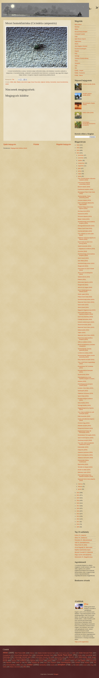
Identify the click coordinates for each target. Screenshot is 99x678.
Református (42, 659)
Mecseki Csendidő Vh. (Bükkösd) (84, 552)
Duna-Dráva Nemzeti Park (23, 655)
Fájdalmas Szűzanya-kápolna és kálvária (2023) (86, 238)
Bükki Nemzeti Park (85, 653)
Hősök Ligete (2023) (83, 294)
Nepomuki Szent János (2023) (86, 302)
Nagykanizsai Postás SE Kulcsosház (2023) (84, 431)
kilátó (75, 660)
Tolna (76, 60)
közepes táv (36, 662)
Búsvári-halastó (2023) (84, 186)
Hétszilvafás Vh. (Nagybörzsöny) (84, 557)
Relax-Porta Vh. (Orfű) (81, 545)
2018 (78, 503)
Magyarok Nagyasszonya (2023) (86, 310)
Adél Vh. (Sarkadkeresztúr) (82, 542)
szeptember (81, 163)
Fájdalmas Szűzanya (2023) (85, 393)
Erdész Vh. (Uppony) (80, 535)
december (81, 155)
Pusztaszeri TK (32, 659)
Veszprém (77, 63)
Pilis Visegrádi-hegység (19, 659)
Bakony (32, 653)
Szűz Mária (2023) (83, 260)
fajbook (43, 82)
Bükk (74, 653)
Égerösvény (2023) (83, 464)
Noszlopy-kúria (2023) (84, 211)
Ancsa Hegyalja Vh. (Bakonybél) (83, 547)
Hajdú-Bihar (78, 41)
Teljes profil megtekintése (82, 641)
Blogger (56, 674)
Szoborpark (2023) (83, 390)
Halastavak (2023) (83, 213)
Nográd (77, 51)
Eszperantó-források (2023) (85, 428)
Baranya (77, 26)
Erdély (80, 655)
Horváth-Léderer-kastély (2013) (87, 94)
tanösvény (43, 665)
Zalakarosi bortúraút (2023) (85, 452)
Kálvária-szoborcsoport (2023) (86, 322)
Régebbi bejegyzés (63, 144)
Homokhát (53, 82)
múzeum (53, 662)
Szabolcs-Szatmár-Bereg (81, 58)
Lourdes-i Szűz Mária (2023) (85, 388)
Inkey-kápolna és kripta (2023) (86, 359)
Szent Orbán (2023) (83, 396)
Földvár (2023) (82, 279)
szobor (30, 664)
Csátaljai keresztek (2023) (85, 319)
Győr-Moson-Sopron (80, 39)
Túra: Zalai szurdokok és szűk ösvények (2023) (86, 412)
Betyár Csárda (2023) (83, 219)
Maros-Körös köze (60, 657)
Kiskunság (6, 657)
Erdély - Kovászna (80, 73)
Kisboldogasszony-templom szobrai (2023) (85, 384)
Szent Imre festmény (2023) (85, 316)
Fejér (76, 36)
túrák (77, 665)
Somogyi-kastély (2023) (84, 405)
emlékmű (23, 660)
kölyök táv (18, 662)
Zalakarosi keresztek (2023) (85, 457)
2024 (78, 150)
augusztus (81, 165)
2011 (78, 521)
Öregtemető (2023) (83, 266)
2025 (78, 147)
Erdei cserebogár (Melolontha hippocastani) (86, 203)
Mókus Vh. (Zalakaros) (81, 537)
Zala (76, 65)
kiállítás (83, 660)
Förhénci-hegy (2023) (83, 423)
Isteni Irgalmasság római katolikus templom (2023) (85, 475)
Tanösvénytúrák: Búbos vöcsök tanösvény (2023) (86, 356)
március (80, 484)
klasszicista (93, 660)
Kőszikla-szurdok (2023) (84, 425)
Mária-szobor (83, 657)
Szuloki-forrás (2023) (83, 374)
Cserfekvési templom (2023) (85, 189)
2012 (78, 519)
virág (91, 665)
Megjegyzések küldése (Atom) (19, 148)
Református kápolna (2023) (85, 282)
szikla (21, 665)
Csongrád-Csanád (80, 34)
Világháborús (89, 659)
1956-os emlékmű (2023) (84, 342)
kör (26, 662)
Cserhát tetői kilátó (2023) (85, 231)
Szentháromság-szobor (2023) (86, 263)
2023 (78, 153)
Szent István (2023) (83, 304)
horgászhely (59, 660)
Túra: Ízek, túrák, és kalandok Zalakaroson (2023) (86, 443)
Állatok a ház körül (22, 82)
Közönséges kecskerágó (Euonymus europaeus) (89, 123)
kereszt (67, 660)
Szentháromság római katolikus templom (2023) (86, 222)
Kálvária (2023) (82, 381)
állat (15, 82)
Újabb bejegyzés (9, 144)
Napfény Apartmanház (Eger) (83, 549)
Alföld (11, 82)
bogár (29, 82)
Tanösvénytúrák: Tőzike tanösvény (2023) (84, 196)
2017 (78, 505)
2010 (78, 524)
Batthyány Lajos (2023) (84, 472)
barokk (5, 660)
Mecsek (71, 657)
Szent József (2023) (83, 258)
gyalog (49, 660)
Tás (87, 604)
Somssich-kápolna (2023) (85, 216)
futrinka (48, 82)
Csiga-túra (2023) (82, 449)
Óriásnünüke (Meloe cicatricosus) (83, 461)
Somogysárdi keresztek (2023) (86, 225)
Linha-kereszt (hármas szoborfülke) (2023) (84, 183)
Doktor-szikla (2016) (88, 112)
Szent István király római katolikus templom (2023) (85, 313)
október (80, 160)
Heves (76, 43)
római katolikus (11, 665)
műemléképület (66, 662)
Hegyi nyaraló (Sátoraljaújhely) (83, 554)
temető (52, 665)
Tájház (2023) (81, 332)
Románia (51, 659)
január (80, 489)
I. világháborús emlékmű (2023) (86, 248)
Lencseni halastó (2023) (84, 200)
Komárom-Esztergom (80, 48)
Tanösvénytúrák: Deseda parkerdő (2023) (84, 349)
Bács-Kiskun (78, 24)
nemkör (77, 662)
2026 (78, 145)
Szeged (59, 659)
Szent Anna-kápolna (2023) (85, 455)
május (80, 173)
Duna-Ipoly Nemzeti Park (44, 655)
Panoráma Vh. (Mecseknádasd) (83, 540)
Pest (76, 53)
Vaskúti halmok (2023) (84, 277)
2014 (78, 513)
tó (71, 665)
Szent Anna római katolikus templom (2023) (85, 338)
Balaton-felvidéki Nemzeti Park (46, 653)
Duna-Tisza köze (35, 82)
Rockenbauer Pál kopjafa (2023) (86, 435)
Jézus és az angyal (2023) (85, 287)
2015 (78, 511)
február (80, 486)
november (81, 158)
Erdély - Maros (79, 75)
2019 (78, 500)
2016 (78, 508)
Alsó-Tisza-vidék (20, 653)
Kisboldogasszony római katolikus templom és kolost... (86, 378)
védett (7, 84)
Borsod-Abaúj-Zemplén (81, 31)
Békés (76, 29)
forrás (41, 660)
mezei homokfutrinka (62, 82)
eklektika (14, 660)
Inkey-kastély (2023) (83, 403)
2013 (78, 516)
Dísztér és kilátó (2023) (84, 469)
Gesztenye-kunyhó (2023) (85, 440)
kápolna (8, 662)
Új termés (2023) (82, 251)
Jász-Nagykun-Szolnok (81, 46)
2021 (78, 495)
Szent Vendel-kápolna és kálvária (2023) (84, 290)
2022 (78, 492)
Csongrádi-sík (6, 655)
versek (85, 665)
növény (87, 662)
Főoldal (36, 144)
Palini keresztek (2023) (84, 416)
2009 (78, 527)
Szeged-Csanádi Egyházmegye (74, 659)
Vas (76, 68)
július (79, 168)
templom (61, 664)
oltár (95, 662)
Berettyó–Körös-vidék (64, 653)
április (80, 176)
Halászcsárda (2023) (83, 330)
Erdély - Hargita (79, 70)
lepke (45, 662)
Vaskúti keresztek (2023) (84, 246)
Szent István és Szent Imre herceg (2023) (85, 242)
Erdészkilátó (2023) (83, 447)
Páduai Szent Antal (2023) (85, 228)
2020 (78, 498)
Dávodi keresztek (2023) (84, 324)
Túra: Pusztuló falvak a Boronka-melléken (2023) (87, 179)
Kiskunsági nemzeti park (22, 657)
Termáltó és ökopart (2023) (85, 467)
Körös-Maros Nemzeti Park (43, 657)
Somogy (77, 56)
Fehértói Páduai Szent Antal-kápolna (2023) (85, 207)
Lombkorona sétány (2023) (85, 353)
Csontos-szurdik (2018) (89, 84)
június (80, 171)
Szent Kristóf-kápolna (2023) (85, 437)
